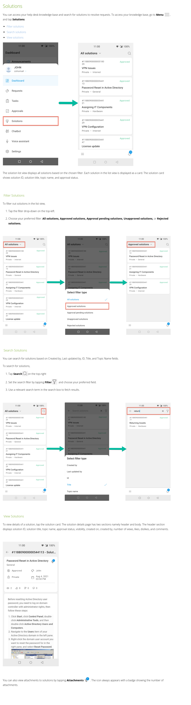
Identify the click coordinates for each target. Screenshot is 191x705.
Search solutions (16, 32)
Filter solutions (15, 26)
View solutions (15, 37)
